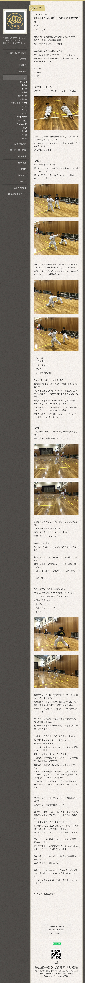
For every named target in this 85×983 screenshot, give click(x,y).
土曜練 (24, 85)
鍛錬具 (24, 128)
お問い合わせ (20, 188)
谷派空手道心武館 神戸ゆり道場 (56, 967)
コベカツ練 (22, 96)
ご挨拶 (23, 59)
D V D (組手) (22, 124)
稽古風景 (22, 156)
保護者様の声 (20, 144)
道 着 (24, 131)
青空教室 (23, 99)
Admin (61, 976)
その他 (24, 138)
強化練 (24, 92)
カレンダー (21, 175)
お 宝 (24, 135)
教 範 (24, 114)
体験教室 (22, 163)
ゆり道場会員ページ (17, 194)
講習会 (24, 106)
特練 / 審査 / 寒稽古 (19, 103)
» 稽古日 (56, 933)
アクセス (22, 181)
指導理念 (22, 65)
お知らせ (22, 71)
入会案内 (22, 169)
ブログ (23, 78)
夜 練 (36, 25)
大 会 (24, 110)
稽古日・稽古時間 (18, 150)
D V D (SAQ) (22, 117)
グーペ (55, 976)
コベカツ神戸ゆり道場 (16, 53)
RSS (66, 976)
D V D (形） (22, 121)
